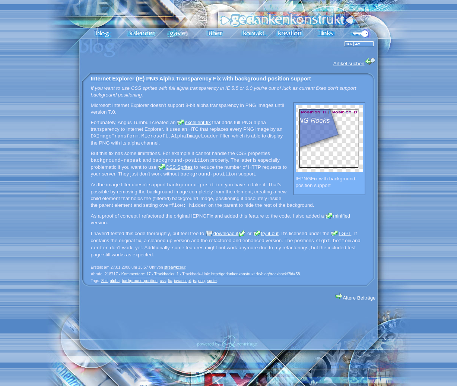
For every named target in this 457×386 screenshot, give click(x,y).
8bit (104, 280)
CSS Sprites (179, 167)
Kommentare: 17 (136, 274)
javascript (182, 280)
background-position (140, 280)
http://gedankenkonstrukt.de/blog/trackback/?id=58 (255, 274)
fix (170, 280)
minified (341, 216)
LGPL (345, 233)
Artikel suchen (354, 62)
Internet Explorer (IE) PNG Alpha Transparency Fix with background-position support (201, 79)
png (201, 280)
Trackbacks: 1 (166, 274)
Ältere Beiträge (355, 298)
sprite (212, 280)
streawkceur (174, 267)
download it (225, 233)
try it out (270, 233)
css (163, 280)
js (194, 280)
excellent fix (198, 122)
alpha (115, 280)
